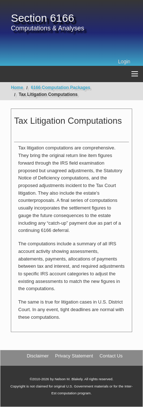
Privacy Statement (74, 356)
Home (17, 87)
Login (124, 61)
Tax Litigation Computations (48, 94)
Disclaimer (37, 356)
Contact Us (110, 356)
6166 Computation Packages (60, 87)
